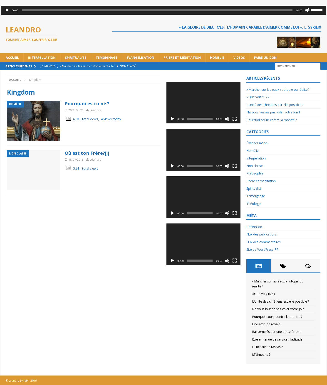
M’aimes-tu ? (261, 354)
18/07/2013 (75, 159)
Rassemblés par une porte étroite (276, 331)
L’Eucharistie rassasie (267, 347)
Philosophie (254, 173)
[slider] (157, 10)
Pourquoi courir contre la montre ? (271, 120)
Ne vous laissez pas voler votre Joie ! (273, 112)
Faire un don (265, 57)
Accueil (12, 57)
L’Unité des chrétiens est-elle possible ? (274, 105)
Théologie (253, 203)
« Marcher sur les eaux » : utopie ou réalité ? (278, 89)
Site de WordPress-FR (262, 249)
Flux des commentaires (263, 242)
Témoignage (106, 57)
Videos (239, 57)
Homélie (217, 57)
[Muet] (307, 10)
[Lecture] (7, 10)
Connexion (254, 227)
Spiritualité (75, 57)
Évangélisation (140, 57)
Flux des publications (261, 234)
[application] (163, 10)
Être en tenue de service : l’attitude (277, 339)
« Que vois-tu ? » (257, 97)
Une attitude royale (266, 324)
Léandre (95, 110)
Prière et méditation (182, 57)
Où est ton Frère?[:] (87, 153)
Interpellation (42, 57)
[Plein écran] (234, 119)
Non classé (254, 166)
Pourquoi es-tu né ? (87, 104)
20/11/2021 (75, 110)
